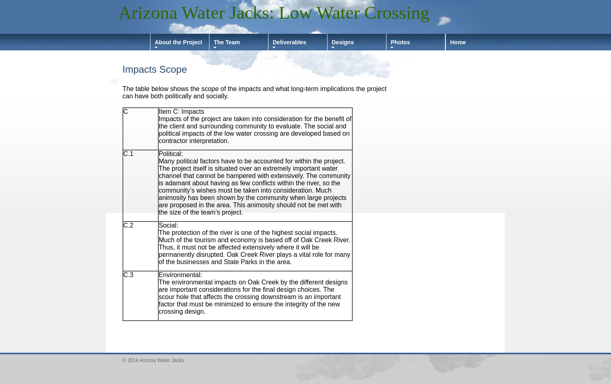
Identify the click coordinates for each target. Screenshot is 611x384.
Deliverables (290, 42)
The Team (227, 42)
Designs (343, 42)
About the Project (179, 42)
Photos (400, 42)
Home (458, 42)
